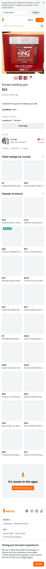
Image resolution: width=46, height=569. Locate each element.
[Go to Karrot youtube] (36, 511)
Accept (38, 564)
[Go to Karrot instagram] (31, 511)
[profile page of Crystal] (5, 140)
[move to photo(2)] (21, 78)
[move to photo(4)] (30, 78)
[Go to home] (3, 20)
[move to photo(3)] (25, 78)
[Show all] (43, 194)
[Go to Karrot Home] (9, 511)
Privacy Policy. (27, 557)
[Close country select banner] (43, 2)
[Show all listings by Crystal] (43, 157)
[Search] (42, 26)
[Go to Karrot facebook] (26, 511)
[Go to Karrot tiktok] (41, 511)
